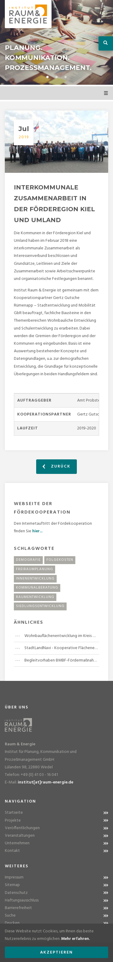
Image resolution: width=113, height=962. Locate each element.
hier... (37, 531)
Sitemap (12, 885)
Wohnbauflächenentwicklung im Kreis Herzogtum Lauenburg (61, 635)
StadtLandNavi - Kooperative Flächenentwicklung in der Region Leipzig (61, 648)
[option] (56, 42)
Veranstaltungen (20, 835)
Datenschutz (16, 892)
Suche (10, 915)
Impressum (14, 877)
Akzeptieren (56, 952)
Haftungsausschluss (22, 900)
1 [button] (48, 77)
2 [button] (57, 77)
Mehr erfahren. (75, 938)
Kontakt (12, 850)
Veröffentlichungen (22, 828)
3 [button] (66, 77)
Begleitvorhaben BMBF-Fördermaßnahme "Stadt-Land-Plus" (61, 660)
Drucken (12, 923)
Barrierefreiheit (18, 908)
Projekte (13, 820)
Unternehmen (17, 843)
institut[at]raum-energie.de (45, 782)
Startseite (14, 812)
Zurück (56, 466)
